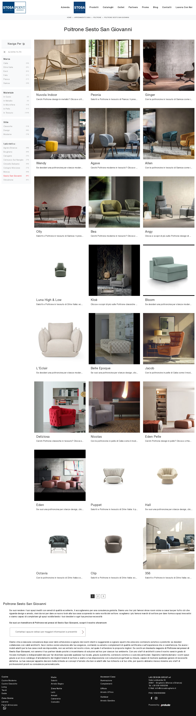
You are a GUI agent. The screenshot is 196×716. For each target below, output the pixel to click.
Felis (5, 75)
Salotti (54, 680)
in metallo (7, 101)
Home (69, 17)
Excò (5, 71)
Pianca (6, 79)
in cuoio (7, 97)
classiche (7, 126)
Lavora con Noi (184, 7)
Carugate (7, 156)
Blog (155, 7)
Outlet (121, 7)
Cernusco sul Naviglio (13, 160)
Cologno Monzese (11, 168)
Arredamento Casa (82, 17)
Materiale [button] (8, 93)
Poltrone (97, 17)
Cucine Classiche (9, 684)
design (6, 130)
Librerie (5, 702)
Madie (54, 677)
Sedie (4, 693)
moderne (7, 134)
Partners (133, 7)
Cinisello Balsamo (11, 164)
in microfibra (9, 105)
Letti (53, 692)
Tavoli (4, 690)
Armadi (54, 695)
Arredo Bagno (57, 684)
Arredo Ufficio (106, 692)
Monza (6, 172)
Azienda (65, 7)
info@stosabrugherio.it (165, 688)
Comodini (55, 702)
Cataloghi (108, 7)
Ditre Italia (8, 67)
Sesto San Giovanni (12, 176)
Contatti (166, 7)
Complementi (106, 684)
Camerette (56, 699)
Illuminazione (106, 680)
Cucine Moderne (9, 680)
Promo (145, 7)
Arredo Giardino (107, 701)
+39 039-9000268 (160, 686)
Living (4, 687)
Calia (5, 63)
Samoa (6, 83)
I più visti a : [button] (9, 144)
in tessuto (8, 113)
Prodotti (94, 7)
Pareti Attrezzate (10, 705)
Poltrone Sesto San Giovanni (116, 17)
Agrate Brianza (10, 148)
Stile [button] (5, 122)
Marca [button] (6, 59)
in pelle (6, 109)
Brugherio (7, 152)
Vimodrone (8, 180)
